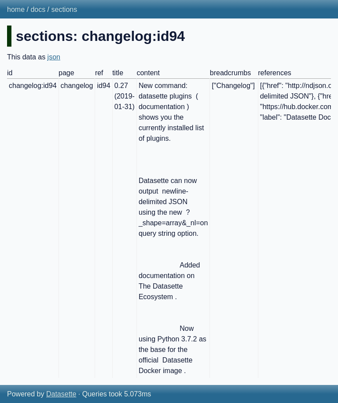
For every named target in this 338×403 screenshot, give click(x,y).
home (16, 9)
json (54, 57)
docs (37, 9)
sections (64, 9)
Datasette (61, 394)
